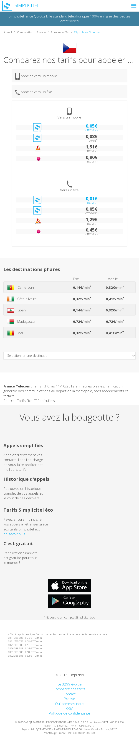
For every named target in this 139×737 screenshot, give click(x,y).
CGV (69, 708)
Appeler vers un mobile (36, 76)
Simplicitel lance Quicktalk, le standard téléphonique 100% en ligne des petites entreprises (70, 18)
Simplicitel (20, 5)
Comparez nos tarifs (69, 689)
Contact (70, 694)
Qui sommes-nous (69, 703)
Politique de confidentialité (69, 713)
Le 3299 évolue (70, 684)
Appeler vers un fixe (33, 92)
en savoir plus (14, 534)
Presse (69, 698)
